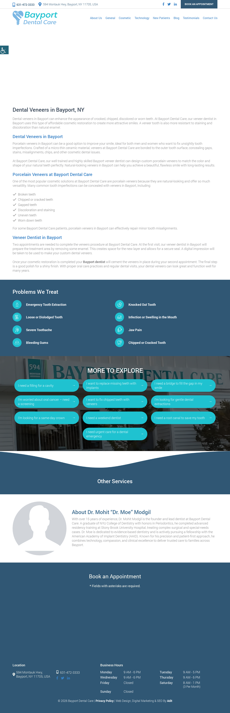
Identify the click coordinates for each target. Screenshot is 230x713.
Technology (142, 18)
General (110, 18)
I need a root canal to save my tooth (180, 418)
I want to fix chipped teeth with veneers (107, 401)
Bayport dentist (94, 262)
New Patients (161, 18)
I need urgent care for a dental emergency (107, 434)
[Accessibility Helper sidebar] (4, 50)
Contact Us (210, 18)
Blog (176, 18)
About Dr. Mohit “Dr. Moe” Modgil (111, 511)
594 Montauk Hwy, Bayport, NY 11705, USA (68, 4)
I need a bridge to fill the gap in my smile (178, 385)
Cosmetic (125, 18)
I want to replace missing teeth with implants (111, 385)
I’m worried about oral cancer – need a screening (43, 401)
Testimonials (191, 18)
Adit (169, 701)
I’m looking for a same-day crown (41, 418)
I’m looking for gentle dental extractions (174, 401)
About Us (96, 18)
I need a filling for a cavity (36, 385)
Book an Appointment (199, 4)
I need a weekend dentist (103, 418)
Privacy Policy (105, 701)
